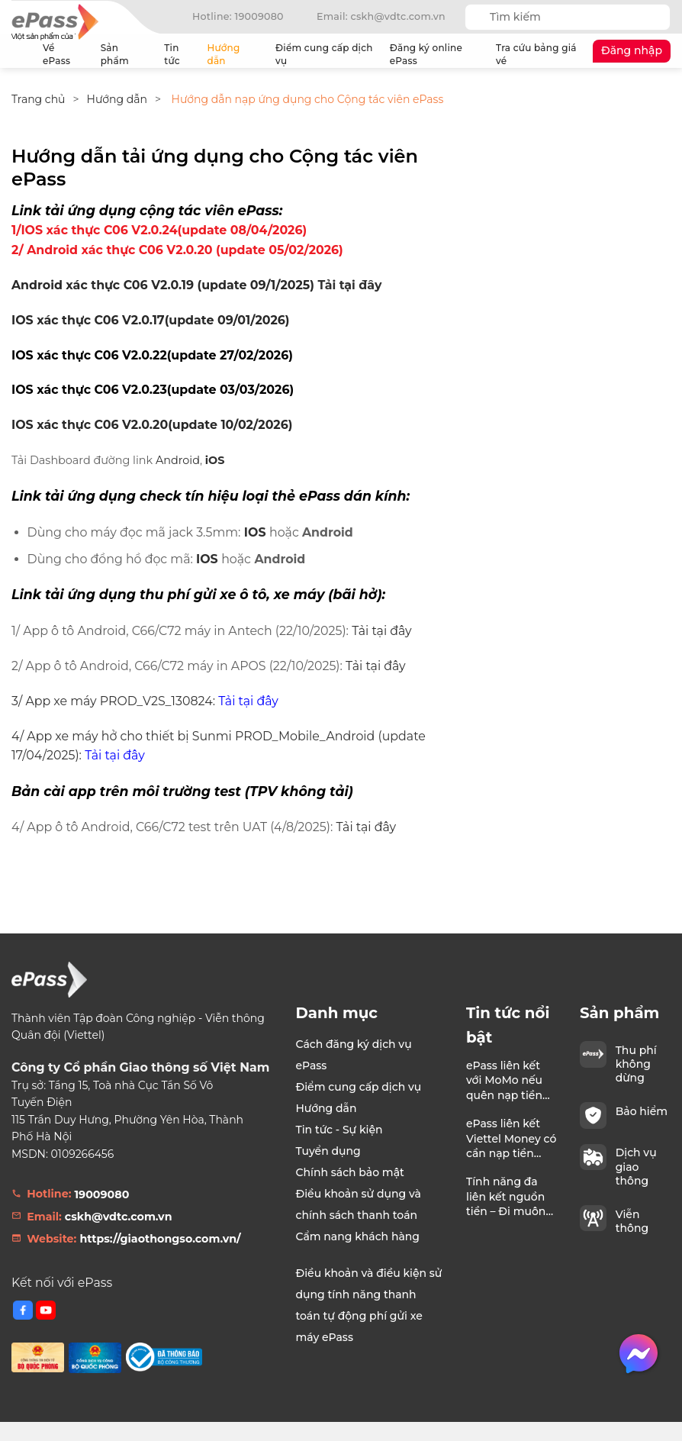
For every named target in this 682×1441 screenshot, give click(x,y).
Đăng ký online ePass (426, 54)
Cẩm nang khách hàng (358, 1236)
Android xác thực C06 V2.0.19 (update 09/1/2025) (162, 285)
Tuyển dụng (328, 1151)
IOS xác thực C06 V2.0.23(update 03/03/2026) (152, 389)
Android (178, 460)
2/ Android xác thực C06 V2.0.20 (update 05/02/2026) (178, 250)
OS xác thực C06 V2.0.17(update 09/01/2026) (152, 320)
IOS (255, 532)
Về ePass (65, 54)
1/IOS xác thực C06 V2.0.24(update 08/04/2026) (159, 230)
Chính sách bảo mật (350, 1172)
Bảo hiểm (642, 1111)
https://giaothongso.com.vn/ (159, 1239)
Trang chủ (20, 54)
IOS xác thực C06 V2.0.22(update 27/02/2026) (152, 355)
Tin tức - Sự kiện (339, 1129)
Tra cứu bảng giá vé (536, 54)
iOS (215, 460)
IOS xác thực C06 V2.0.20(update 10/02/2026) (151, 424)
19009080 (101, 1194)
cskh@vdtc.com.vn (118, 1216)
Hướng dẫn (235, 54)
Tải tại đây (349, 285)
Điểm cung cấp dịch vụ (324, 54)
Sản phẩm (126, 54)
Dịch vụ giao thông (636, 1166)
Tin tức (172, 54)
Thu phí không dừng (636, 1064)
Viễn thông (632, 1221)
